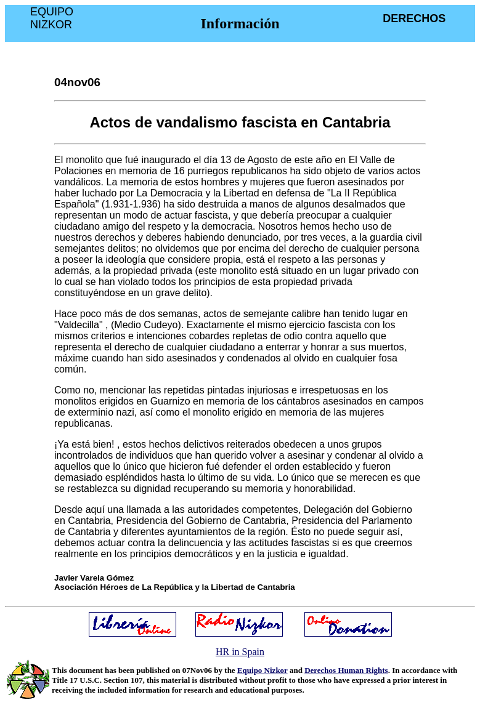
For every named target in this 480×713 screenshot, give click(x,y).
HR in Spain (240, 652)
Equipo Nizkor (262, 670)
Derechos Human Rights (346, 670)
